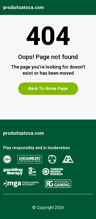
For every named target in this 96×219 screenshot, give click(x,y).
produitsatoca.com (23, 7)
